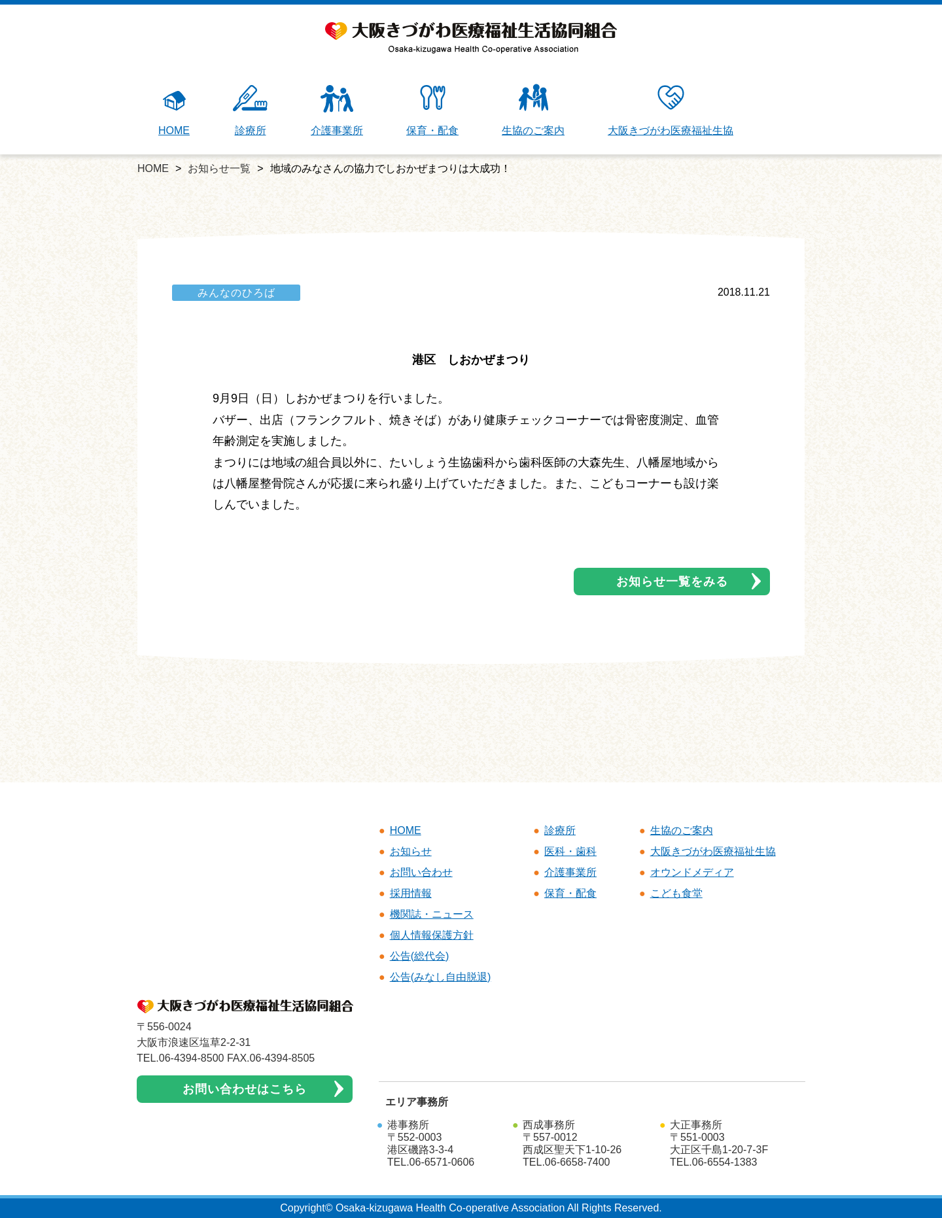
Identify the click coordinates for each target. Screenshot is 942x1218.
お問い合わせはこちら (245, 1089)
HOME (174, 110)
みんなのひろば (236, 292)
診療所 (250, 110)
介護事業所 (337, 110)
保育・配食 (432, 110)
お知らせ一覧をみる (672, 581)
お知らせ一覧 (219, 168)
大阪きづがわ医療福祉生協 (670, 110)
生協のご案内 (533, 110)
